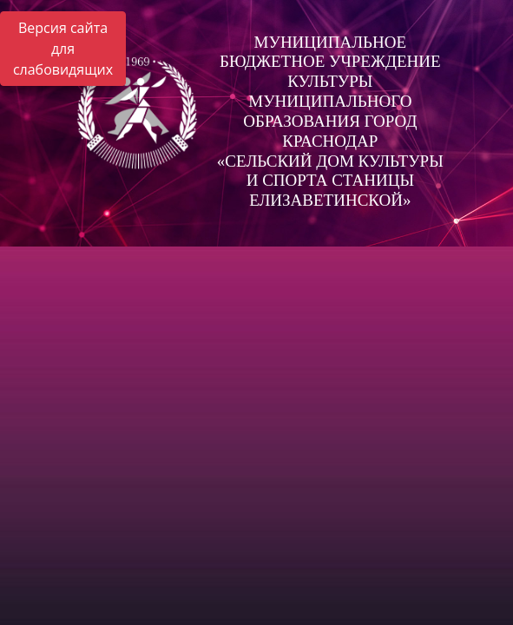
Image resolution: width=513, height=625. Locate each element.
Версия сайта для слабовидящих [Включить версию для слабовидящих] (63, 48)
